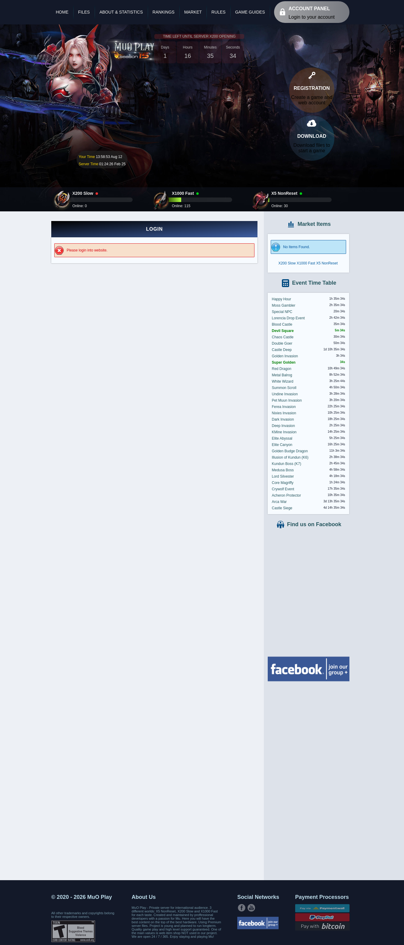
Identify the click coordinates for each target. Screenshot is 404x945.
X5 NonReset (327, 263)
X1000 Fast (306, 263)
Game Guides (250, 12)
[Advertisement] (308, 780)
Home (62, 12)
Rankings (164, 12)
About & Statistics (121, 12)
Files (84, 12)
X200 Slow (286, 263)
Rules (218, 12)
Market (193, 12)
